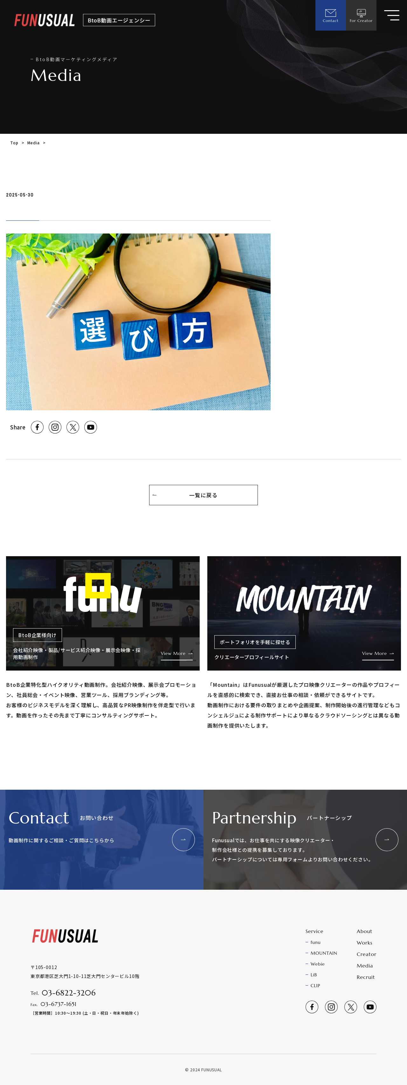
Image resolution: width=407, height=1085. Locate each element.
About (364, 931)
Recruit (366, 977)
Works (364, 942)
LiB (314, 975)
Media (33, 142)
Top (14, 142)
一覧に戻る (203, 495)
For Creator (361, 15)
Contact (330, 15)
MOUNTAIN (324, 953)
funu (316, 942)
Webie (318, 964)
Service (314, 931)
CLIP (315, 985)
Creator (366, 954)
